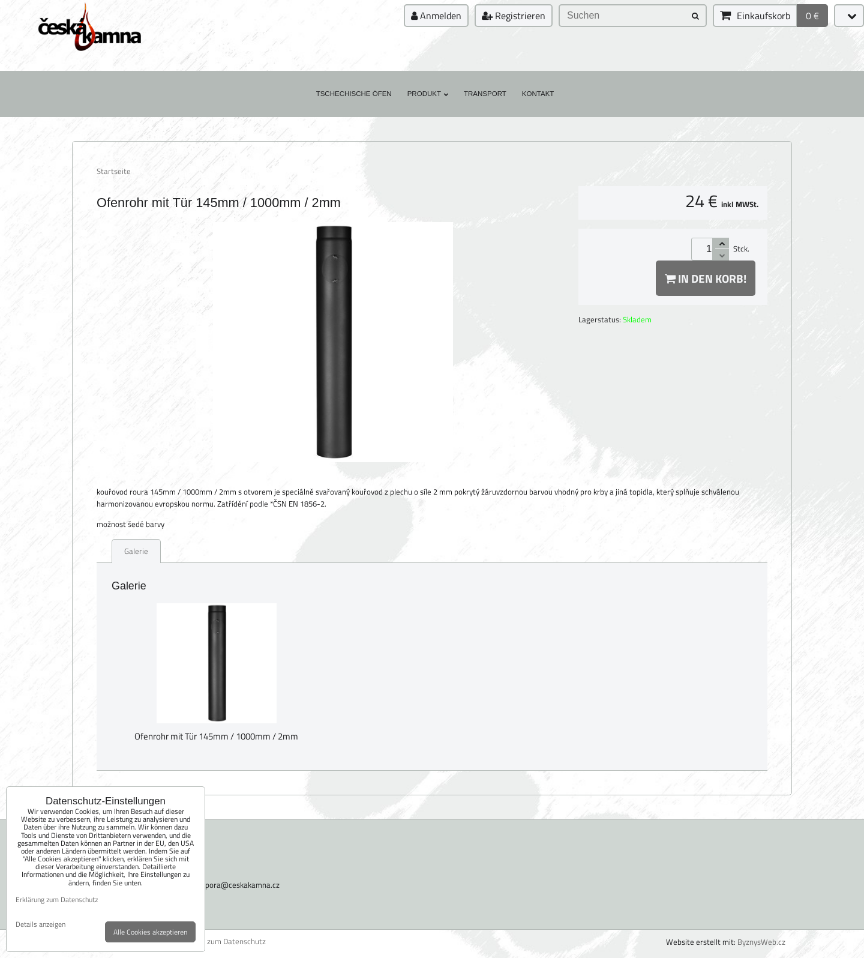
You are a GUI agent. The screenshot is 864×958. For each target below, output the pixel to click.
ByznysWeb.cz (761, 942)
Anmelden (436, 15)
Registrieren (513, 15)
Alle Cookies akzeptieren (150, 932)
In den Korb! (705, 278)
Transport (485, 93)
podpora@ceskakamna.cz (236, 885)
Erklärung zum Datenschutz (219, 941)
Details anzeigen (40, 924)
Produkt (427, 93)
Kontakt (538, 93)
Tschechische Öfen (354, 93)
